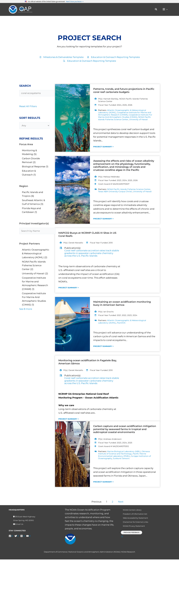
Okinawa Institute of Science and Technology (124, 452)
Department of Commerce (55, 554)
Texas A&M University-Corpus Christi (115, 191)
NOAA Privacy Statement (132, 528)
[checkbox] (34, 152)
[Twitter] (17, 536)
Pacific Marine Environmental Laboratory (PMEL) (122, 455)
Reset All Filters (28, 106)
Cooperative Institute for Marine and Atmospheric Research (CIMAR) (124, 113)
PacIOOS (121, 323)
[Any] (34, 125)
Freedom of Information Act (133, 515)
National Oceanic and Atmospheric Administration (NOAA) (94, 554)
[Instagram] (22, 536)
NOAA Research (128, 554)
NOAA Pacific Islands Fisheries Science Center (124, 118)
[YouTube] (28, 536)
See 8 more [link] (25, 309)
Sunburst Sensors (121, 458)
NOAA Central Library (130, 510)
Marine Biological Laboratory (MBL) (124, 451)
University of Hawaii (138, 119)
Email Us (19, 524)
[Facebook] (11, 536)
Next (120, 501)
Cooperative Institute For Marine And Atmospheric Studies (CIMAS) (125, 116)
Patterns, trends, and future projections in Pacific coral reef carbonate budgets (123, 90)
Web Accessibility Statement (133, 519)
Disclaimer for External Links (133, 524)
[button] (157, 9)
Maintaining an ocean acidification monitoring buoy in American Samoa (122, 303)
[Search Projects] (38, 93)
